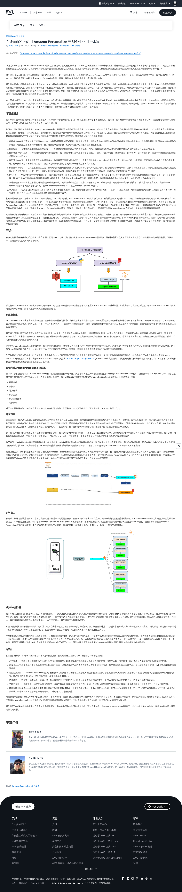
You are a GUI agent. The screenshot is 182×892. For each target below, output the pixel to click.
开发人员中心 (100, 824)
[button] (177, 3)
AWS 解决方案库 (60, 835)
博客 (14, 857)
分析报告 (57, 852)
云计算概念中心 (20, 841)
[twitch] (137, 879)
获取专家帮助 (140, 852)
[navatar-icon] (175, 3)
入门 (54, 824)
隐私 (14, 883)
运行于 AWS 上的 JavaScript (107, 857)
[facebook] (123, 879)
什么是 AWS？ (19, 824)
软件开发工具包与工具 (104, 829)
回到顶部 (91, 869)
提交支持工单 (140, 829)
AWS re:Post (139, 835)
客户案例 (35, 786)
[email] (151, 879)
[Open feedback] (178, 446)
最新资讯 (16, 852)
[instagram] (132, 879)
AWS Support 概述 (142, 846)
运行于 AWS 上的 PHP (104, 852)
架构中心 (57, 841)
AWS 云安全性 (19, 846)
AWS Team (13, 45)
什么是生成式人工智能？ (24, 835)
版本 (41, 25)
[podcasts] (146, 879)
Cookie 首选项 (37, 883)
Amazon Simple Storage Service (79, 358)
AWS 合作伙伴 (59, 857)
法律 (135, 863)
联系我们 (138, 824)
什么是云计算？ (20, 829)
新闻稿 (15, 863)
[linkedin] (128, 879)
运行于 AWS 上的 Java (104, 846)
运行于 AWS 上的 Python (105, 841)
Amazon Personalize (21, 786)
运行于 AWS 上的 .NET (104, 835)
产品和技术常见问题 (62, 846)
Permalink (64, 45)
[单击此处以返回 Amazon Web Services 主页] (10, 14)
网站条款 (23, 883)
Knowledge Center (142, 841)
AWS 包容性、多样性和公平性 (67, 863)
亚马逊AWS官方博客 (15, 36)
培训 (54, 829)
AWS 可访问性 (140, 857)
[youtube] (142, 879)
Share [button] (76, 45)
